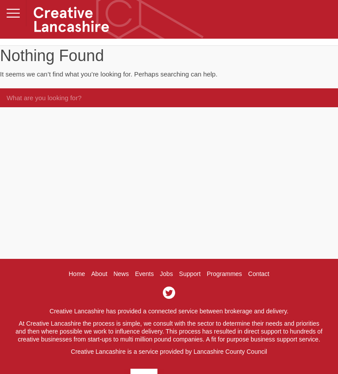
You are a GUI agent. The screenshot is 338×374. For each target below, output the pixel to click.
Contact (258, 273)
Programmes (224, 273)
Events (144, 273)
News (121, 273)
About (99, 273)
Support (190, 273)
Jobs (166, 273)
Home (77, 273)
